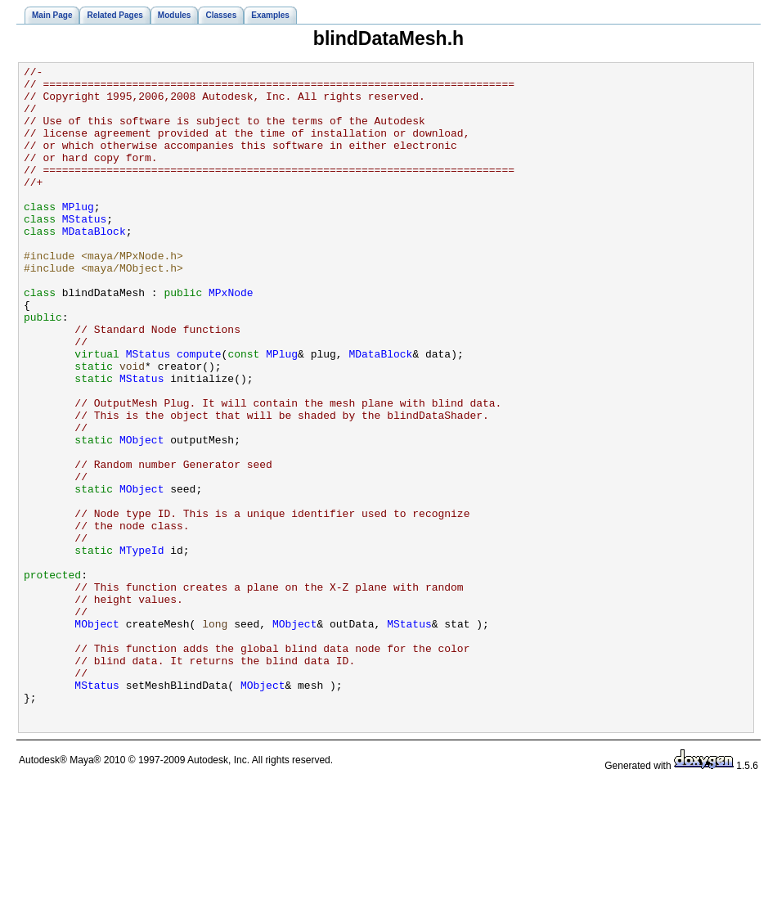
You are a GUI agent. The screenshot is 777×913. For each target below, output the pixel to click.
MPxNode (231, 338)
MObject (141, 515)
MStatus (84, 250)
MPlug (78, 235)
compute (199, 412)
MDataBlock (94, 265)
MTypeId (141, 648)
